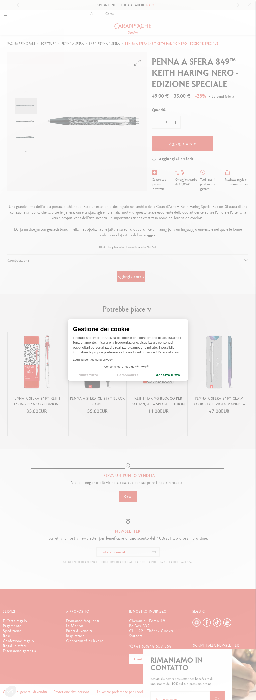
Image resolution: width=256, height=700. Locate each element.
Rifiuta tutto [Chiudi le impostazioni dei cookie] (88, 375)
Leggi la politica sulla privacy (93, 360)
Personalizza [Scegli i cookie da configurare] (128, 375)
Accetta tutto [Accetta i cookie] (168, 375)
